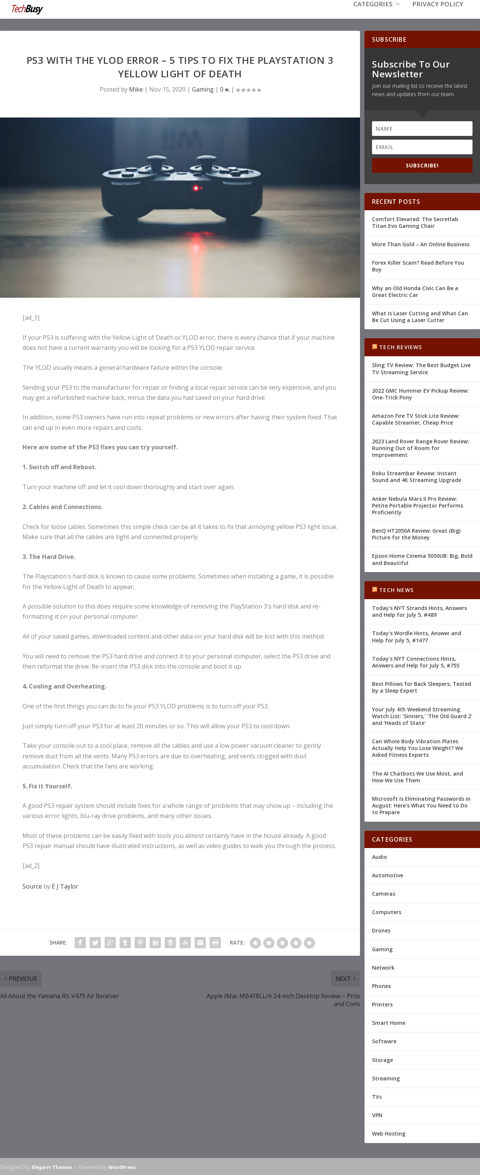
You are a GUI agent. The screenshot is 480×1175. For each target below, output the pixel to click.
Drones (381, 929)
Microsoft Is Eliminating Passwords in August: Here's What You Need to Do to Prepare (421, 804)
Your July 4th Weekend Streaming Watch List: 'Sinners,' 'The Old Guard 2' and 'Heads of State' (422, 715)
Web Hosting (388, 1132)
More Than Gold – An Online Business (421, 243)
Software (384, 1040)
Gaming (203, 88)
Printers (382, 1003)
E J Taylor (65, 885)
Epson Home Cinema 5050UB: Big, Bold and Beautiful (422, 558)
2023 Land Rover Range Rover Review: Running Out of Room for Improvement (420, 447)
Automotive (387, 874)
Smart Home (388, 1022)
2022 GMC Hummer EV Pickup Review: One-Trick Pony (420, 393)
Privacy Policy (437, 15)
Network (383, 966)
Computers (386, 911)
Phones (381, 985)
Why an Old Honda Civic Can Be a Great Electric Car (415, 290)
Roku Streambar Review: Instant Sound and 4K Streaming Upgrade (416, 476)
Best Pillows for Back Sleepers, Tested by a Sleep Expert (421, 686)
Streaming (386, 1077)
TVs (377, 1096)
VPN (377, 1114)
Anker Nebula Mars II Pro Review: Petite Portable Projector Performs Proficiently (417, 504)
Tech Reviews (400, 346)
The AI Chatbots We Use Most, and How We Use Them (417, 776)
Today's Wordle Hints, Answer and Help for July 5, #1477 (416, 636)
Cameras (383, 892)
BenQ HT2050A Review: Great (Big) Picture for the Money (416, 533)
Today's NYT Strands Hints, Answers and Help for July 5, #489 (419, 611)
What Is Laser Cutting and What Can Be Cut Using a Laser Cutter (420, 316)
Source (32, 885)
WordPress (122, 1166)
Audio (379, 856)
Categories (373, 15)
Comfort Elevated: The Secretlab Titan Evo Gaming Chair (415, 222)
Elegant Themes (52, 1166)
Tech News (396, 589)
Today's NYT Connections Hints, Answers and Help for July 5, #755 (415, 661)
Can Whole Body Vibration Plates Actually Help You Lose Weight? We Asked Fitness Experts (417, 747)
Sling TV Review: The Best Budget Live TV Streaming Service (421, 368)
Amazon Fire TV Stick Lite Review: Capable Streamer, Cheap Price (415, 418)
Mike (136, 88)
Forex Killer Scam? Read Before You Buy (418, 265)
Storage (382, 1059)
